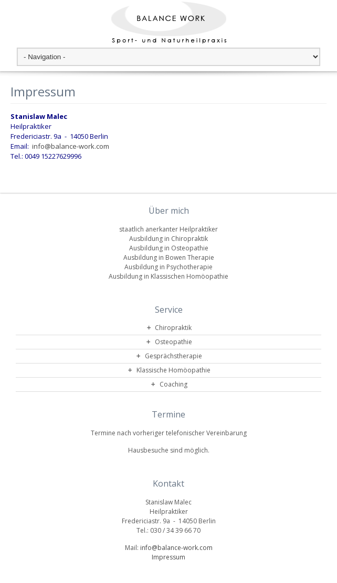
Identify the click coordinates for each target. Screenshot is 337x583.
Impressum (168, 557)
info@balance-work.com (70, 146)
